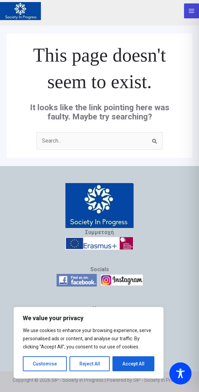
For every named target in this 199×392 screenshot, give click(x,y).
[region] (89, 342)
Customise (45, 363)
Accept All (133, 363)
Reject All (89, 363)
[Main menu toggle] (191, 10)
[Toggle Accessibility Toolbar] (180, 373)
